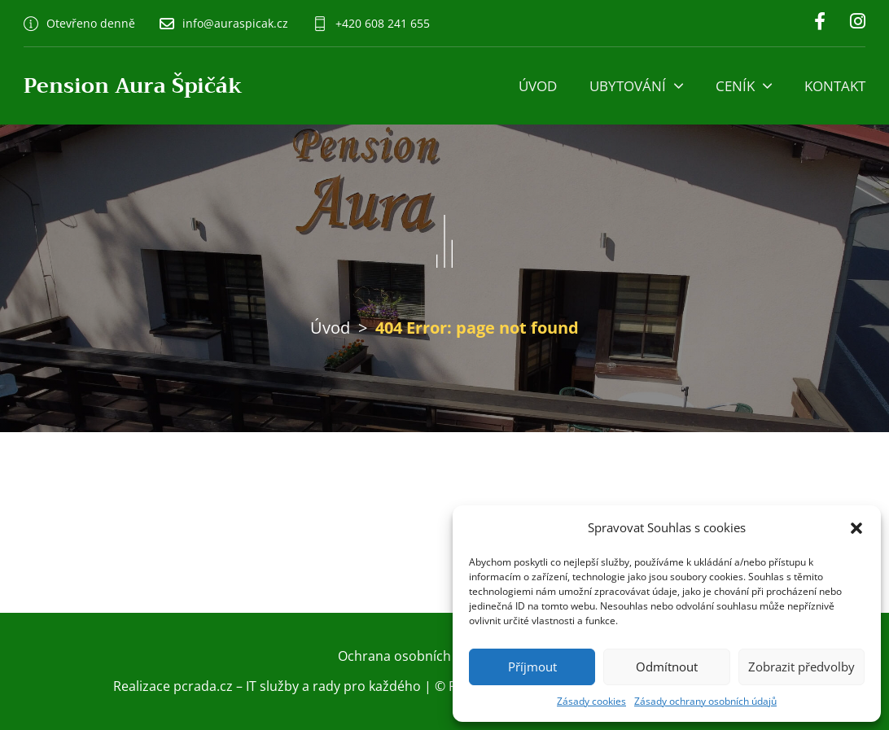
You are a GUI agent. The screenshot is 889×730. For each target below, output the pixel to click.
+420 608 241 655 (382, 23)
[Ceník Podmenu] (767, 86)
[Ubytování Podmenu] (678, 86)
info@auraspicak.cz (235, 23)
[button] (856, 528)
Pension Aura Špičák (133, 85)
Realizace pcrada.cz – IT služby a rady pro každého (267, 686)
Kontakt (834, 86)
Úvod (538, 86)
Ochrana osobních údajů (413, 656)
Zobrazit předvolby (801, 666)
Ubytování (627, 86)
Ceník (735, 86)
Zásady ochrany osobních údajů (705, 701)
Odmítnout (667, 666)
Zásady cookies (591, 701)
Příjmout (532, 666)
